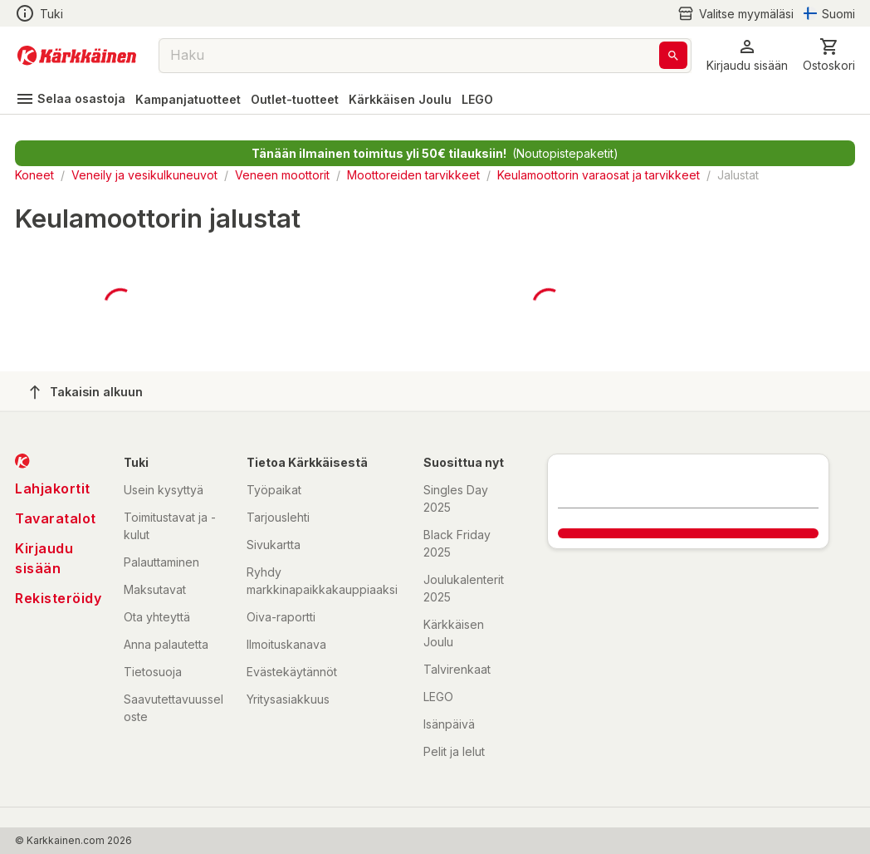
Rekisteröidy (58, 598)
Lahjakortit (52, 488)
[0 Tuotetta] (829, 55)
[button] (747, 55)
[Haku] (673, 55)
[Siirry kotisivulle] (77, 56)
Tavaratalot (55, 518)
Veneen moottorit (282, 175)
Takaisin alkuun (86, 392)
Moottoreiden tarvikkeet (413, 175)
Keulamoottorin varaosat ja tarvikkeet (598, 175)
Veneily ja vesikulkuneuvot (144, 175)
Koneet (34, 175)
